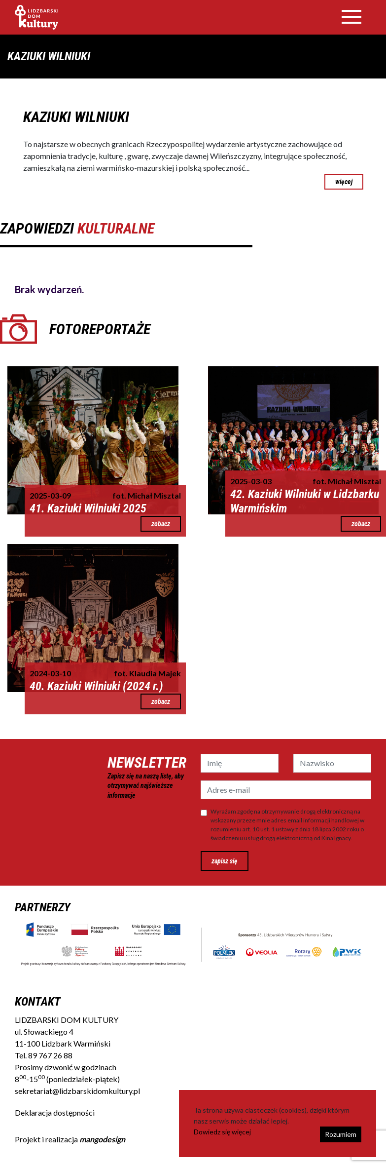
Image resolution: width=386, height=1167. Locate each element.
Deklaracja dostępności (55, 1112)
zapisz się (224, 861)
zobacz (160, 524)
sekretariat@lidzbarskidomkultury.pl (77, 1090)
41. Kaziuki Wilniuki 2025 (88, 508)
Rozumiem (340, 1134)
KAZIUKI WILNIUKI (76, 116)
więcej (343, 182)
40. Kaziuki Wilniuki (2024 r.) (96, 686)
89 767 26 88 (50, 1055)
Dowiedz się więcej (222, 1132)
